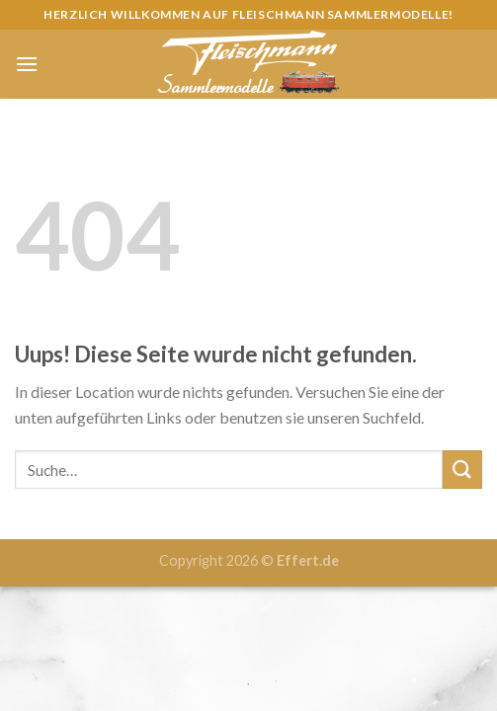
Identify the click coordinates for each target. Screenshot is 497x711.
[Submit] (462, 469)
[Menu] (27, 64)
